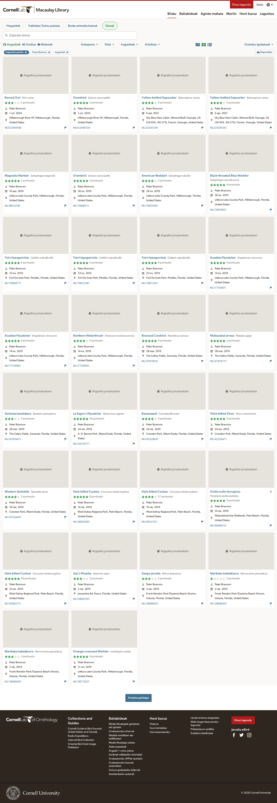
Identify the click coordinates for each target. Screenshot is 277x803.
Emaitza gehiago (138, 697)
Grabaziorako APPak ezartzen (126, 758)
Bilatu (171, 14)
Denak (110, 25)
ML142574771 (81, 444)
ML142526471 (218, 439)
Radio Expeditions (78, 736)
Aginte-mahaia (212, 14)
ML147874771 (218, 361)
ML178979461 (150, 206)
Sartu (259, 4)
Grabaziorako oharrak (121, 731)
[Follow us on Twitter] (241, 735)
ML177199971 (218, 288)
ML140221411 (149, 522)
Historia (154, 724)
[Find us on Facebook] (233, 735)
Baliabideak (188, 14)
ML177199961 (13, 366)
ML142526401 (13, 517)
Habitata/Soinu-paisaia (44, 25)
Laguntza (267, 14)
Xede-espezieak (118, 746)
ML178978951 (218, 210)
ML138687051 (81, 599)
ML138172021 (81, 681)
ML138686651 (150, 603)
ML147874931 (150, 361)
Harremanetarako (160, 732)
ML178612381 (81, 283)
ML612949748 (13, 128)
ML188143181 (12, 206)
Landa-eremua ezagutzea (205, 718)
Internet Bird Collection (81, 740)
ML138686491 (13, 681)
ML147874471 (13, 439)
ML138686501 (218, 603)
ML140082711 (13, 603)
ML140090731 (218, 525)
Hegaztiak (13, 25)
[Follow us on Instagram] (249, 735)
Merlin (231, 14)
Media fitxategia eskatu (122, 742)
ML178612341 (150, 283)
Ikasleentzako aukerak (121, 774)
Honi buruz (248, 14)
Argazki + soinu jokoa (121, 750)
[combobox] (73, 35)
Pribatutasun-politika (202, 729)
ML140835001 (81, 522)
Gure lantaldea (158, 728)
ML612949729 (81, 128)
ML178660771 (13, 283)
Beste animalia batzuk (82, 25)
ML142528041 (150, 439)
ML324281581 (150, 128)
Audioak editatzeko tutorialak (125, 754)
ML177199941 (81, 366)
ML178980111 (81, 206)
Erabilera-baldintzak (202, 733)
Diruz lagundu (241, 4)
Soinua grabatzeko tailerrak (124, 770)
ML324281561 (218, 128)
